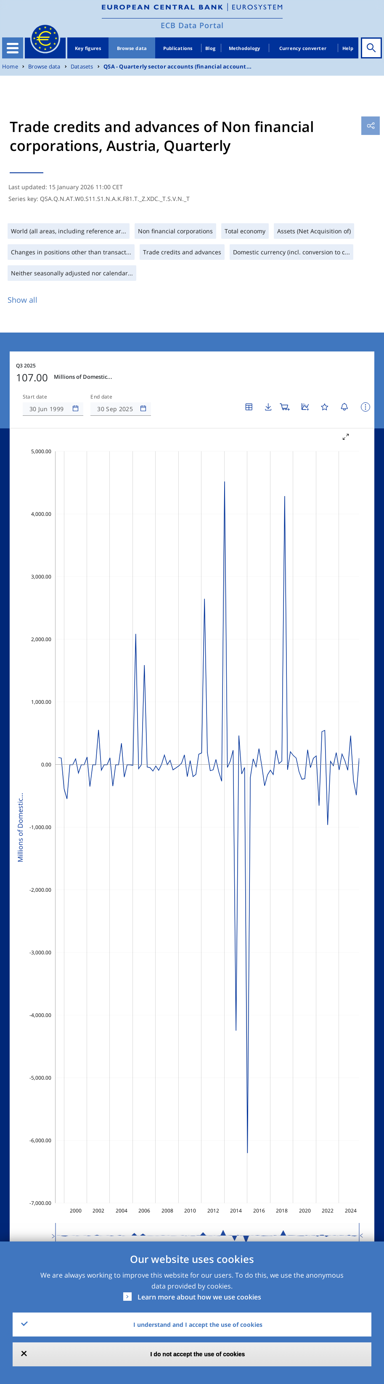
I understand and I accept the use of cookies (197, 1325)
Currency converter (303, 48)
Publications (178, 48)
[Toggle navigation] (12, 47)
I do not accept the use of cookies (198, 1354)
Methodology (244, 48)
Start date (35, 397)
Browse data (132, 48)
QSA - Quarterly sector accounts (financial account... (177, 66)
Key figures (88, 48)
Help (347, 48)
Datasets (82, 66)
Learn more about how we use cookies (199, 1297)
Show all (22, 300)
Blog (210, 48)
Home (10, 66)
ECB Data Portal (192, 25)
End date (101, 397)
